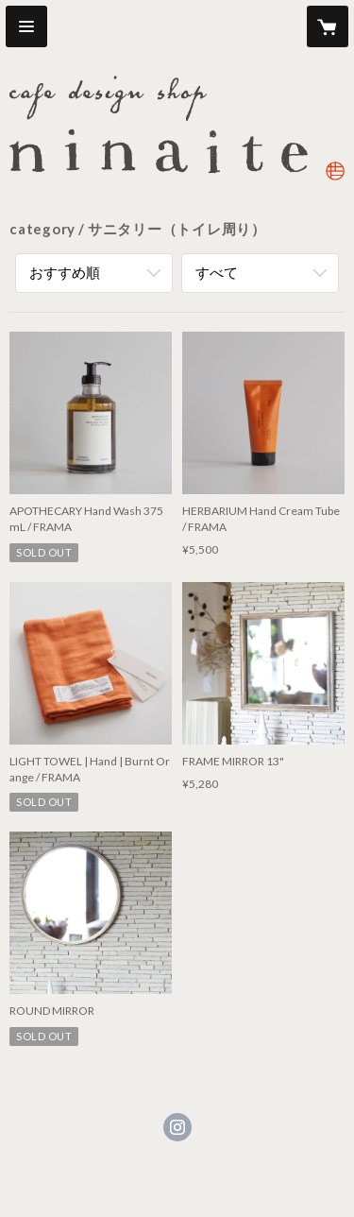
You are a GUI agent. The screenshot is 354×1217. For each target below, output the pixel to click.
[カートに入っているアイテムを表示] (327, 26)
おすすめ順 (64, 272)
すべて (216, 272)
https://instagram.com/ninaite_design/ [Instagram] (177, 1127)
